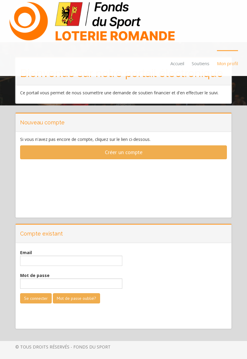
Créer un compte (123, 152)
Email (26, 252)
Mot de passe (35, 275)
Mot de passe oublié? (76, 298)
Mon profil (227, 63)
